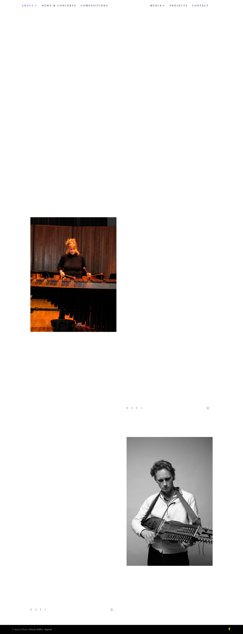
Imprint (48, 629)
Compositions (97, 6)
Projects (176, 6)
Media (154, 6)
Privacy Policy (36, 629)
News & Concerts (61, 6)
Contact (198, 6)
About (30, 6)
